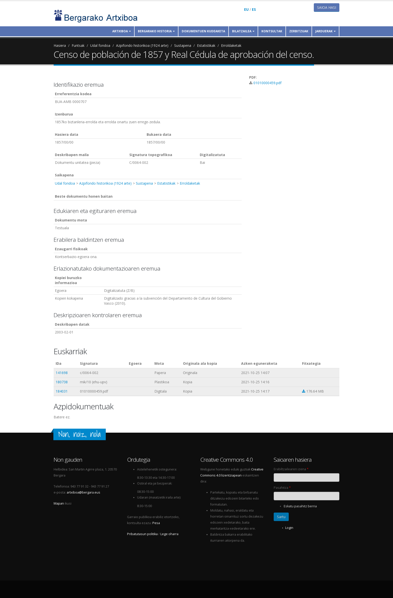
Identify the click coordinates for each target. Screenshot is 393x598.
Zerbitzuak (298, 31)
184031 (62, 391)
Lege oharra (169, 534)
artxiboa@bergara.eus (83, 492)
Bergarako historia (156, 31)
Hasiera (60, 45)
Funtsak (78, 45)
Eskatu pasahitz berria (300, 506)
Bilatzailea (243, 31)
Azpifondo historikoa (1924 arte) (142, 45)
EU (246, 9)
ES (254, 9)
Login (289, 528)
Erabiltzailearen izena (291, 469)
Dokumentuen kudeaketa (203, 31)
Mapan (59, 503)
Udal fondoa (100, 45)
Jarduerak (325, 31)
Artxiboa (121, 31)
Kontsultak (271, 31)
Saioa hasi (326, 7)
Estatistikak (206, 45)
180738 (62, 382)
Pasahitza (282, 488)
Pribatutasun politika (142, 534)
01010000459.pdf (267, 82)
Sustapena (182, 45)
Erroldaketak (231, 45)
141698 (62, 372)
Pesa (156, 523)
